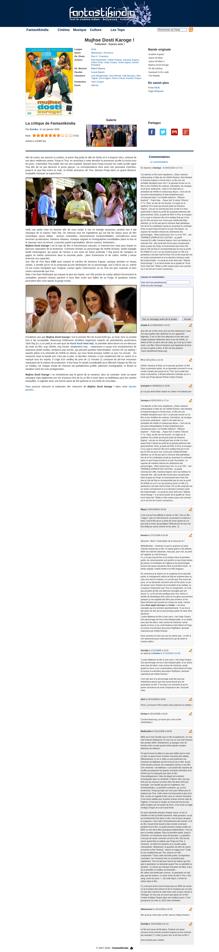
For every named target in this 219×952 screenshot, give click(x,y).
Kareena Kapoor (131, 60)
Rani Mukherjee (98, 60)
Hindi (93, 49)
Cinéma (63, 30)
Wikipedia (158, 91)
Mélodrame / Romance (102, 53)
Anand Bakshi (98, 72)
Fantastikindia (37, 30)
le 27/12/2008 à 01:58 (166, 653)
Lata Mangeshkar (99, 75)
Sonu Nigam (105, 78)
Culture (95, 30)
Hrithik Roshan (115, 60)
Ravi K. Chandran (99, 56)
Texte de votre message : (152, 285)
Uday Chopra (110, 62)
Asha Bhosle (115, 75)
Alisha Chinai (118, 78)
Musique (79, 30)
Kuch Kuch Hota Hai (81, 343)
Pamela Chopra (133, 78)
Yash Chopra (97, 81)
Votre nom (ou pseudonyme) (154, 282)
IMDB (157, 87)
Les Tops (118, 30)
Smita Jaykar (124, 62)
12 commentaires (159, 162)
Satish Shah (97, 62)
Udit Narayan (128, 75)
